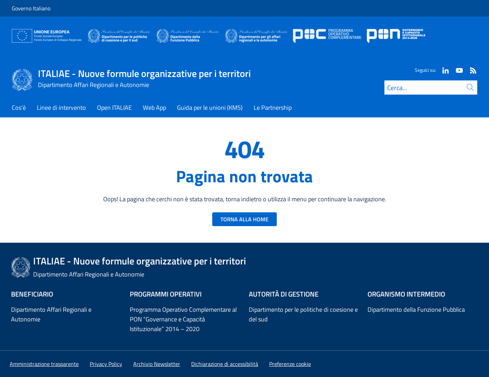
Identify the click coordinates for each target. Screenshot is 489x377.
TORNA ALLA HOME (244, 219)
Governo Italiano (31, 8)
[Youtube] (456, 70)
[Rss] (470, 70)
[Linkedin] (443, 70)
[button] (290, 364)
